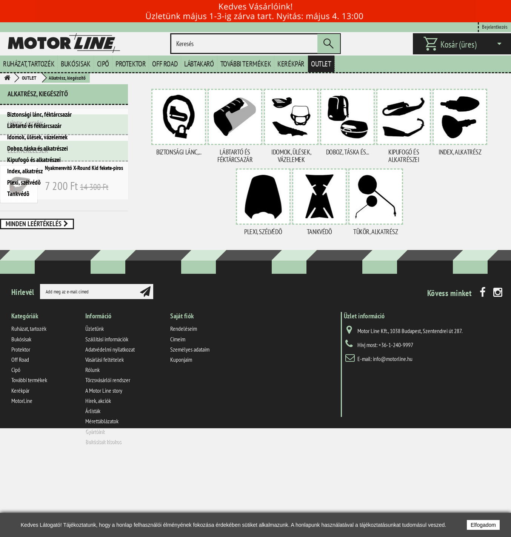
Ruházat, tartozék (28, 64)
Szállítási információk (106, 412)
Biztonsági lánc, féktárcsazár (39, 114)
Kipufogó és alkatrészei (34, 160)
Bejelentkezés (495, 26)
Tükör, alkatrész (375, 231)
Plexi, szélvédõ (24, 182)
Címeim (177, 412)
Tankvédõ (18, 194)
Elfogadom (483, 525)
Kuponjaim (181, 433)
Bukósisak (75, 64)
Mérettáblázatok (102, 494)
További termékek (245, 64)
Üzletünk (94, 402)
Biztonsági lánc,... (178, 152)
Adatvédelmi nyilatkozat (110, 422)
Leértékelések (28, 238)
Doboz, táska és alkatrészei (37, 148)
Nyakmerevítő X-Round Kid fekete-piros (84, 255)
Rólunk (92, 443)
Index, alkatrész (25, 171)
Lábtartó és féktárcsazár (34, 126)
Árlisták (92, 484)
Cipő (103, 64)
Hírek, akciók (25, 214)
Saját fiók (182, 389)
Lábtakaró (199, 64)
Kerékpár (291, 64)
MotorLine (21, 474)
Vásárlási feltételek (104, 433)
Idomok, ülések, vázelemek (37, 137)
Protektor (130, 64)
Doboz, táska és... (347, 152)
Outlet (321, 64)
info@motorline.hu (392, 432)
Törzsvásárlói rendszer (107, 453)
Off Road (165, 64)
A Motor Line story (103, 464)
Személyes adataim (189, 422)
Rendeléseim (183, 402)
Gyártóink (95, 504)
